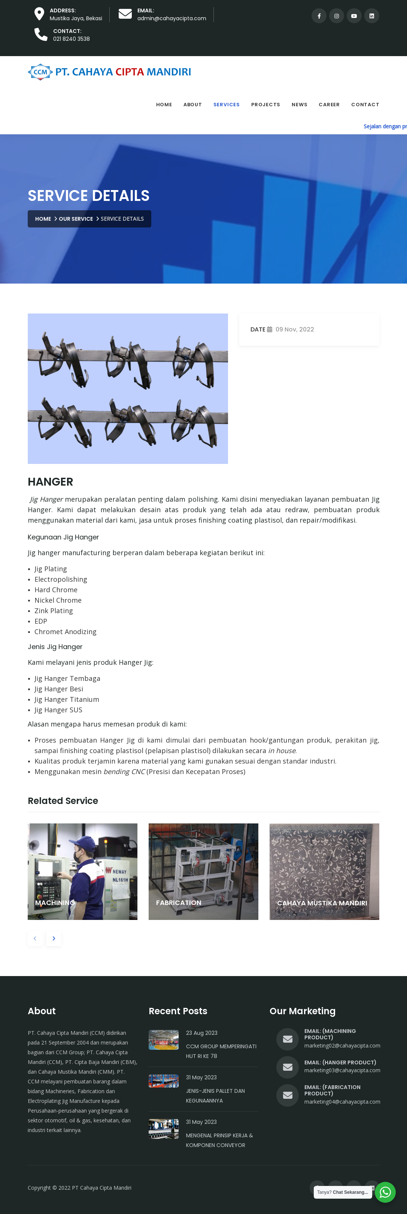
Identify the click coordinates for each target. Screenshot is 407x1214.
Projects (265, 104)
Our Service (76, 219)
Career (329, 104)
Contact (365, 104)
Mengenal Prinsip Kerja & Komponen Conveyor (219, 1140)
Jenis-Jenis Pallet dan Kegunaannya (215, 1095)
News (299, 104)
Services (226, 104)
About (192, 104)
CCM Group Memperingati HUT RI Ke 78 (221, 1051)
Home (164, 104)
